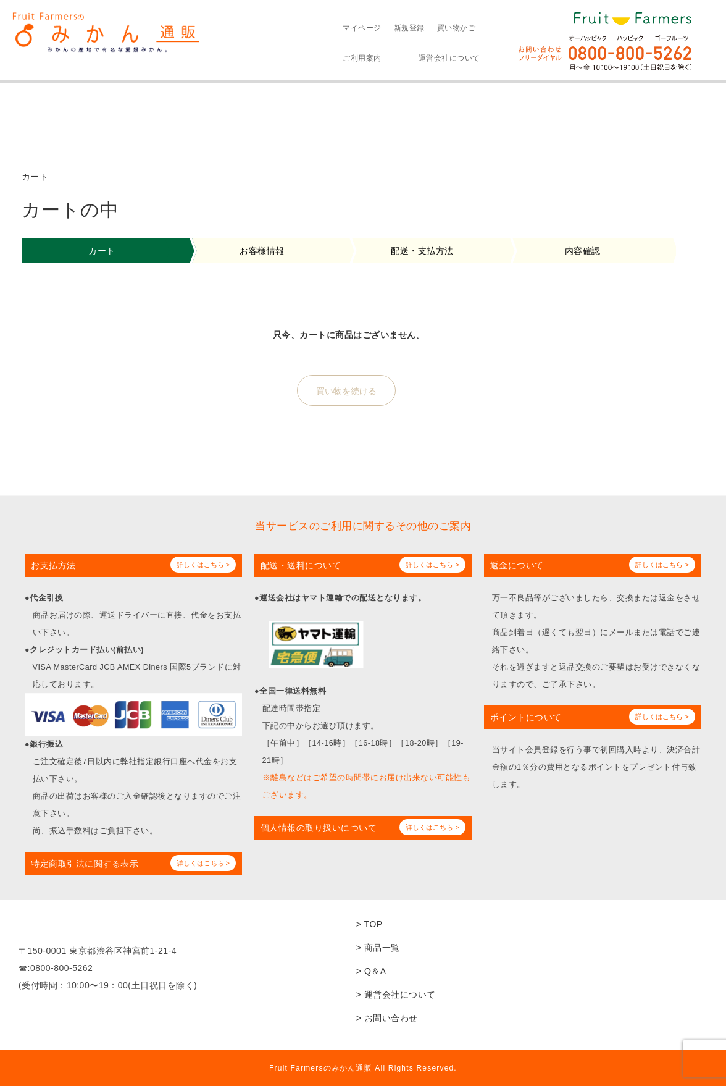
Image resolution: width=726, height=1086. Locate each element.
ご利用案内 (362, 58)
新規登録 (409, 27)
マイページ (362, 27)
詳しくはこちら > (203, 564)
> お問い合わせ (387, 1018)
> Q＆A (371, 971)
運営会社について (449, 58)
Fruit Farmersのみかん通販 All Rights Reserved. (363, 1068)
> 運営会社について (396, 995)
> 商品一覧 (378, 948)
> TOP (369, 924)
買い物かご (456, 27)
